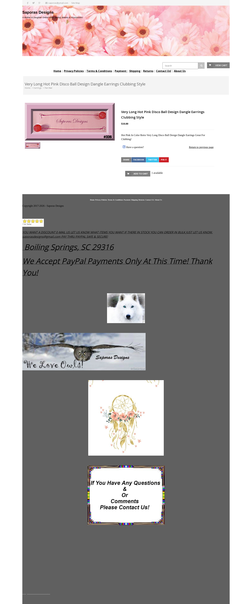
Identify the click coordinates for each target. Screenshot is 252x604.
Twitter (152, 159)
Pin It (164, 159)
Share (126, 159)
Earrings (38, 87)
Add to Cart (141, 173)
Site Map (75, 2)
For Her (48, 87)
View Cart (221, 65)
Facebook (138, 159)
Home (28, 87)
